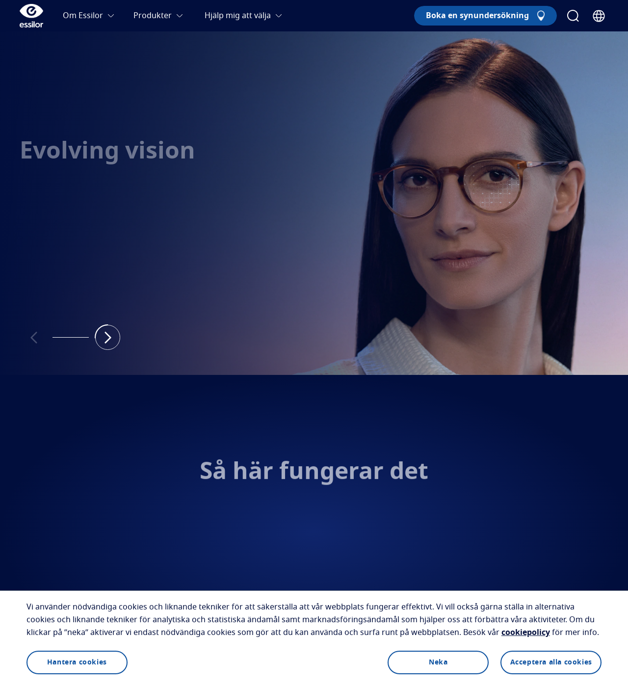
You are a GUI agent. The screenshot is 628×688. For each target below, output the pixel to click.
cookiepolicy (525, 632)
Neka (438, 662)
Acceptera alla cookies (551, 662)
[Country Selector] (599, 16)
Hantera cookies (77, 662)
